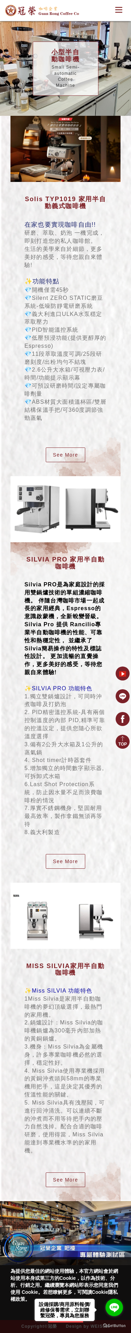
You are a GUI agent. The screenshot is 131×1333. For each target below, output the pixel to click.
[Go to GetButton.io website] (114, 1326)
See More (65, 455)
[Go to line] (114, 1307)
